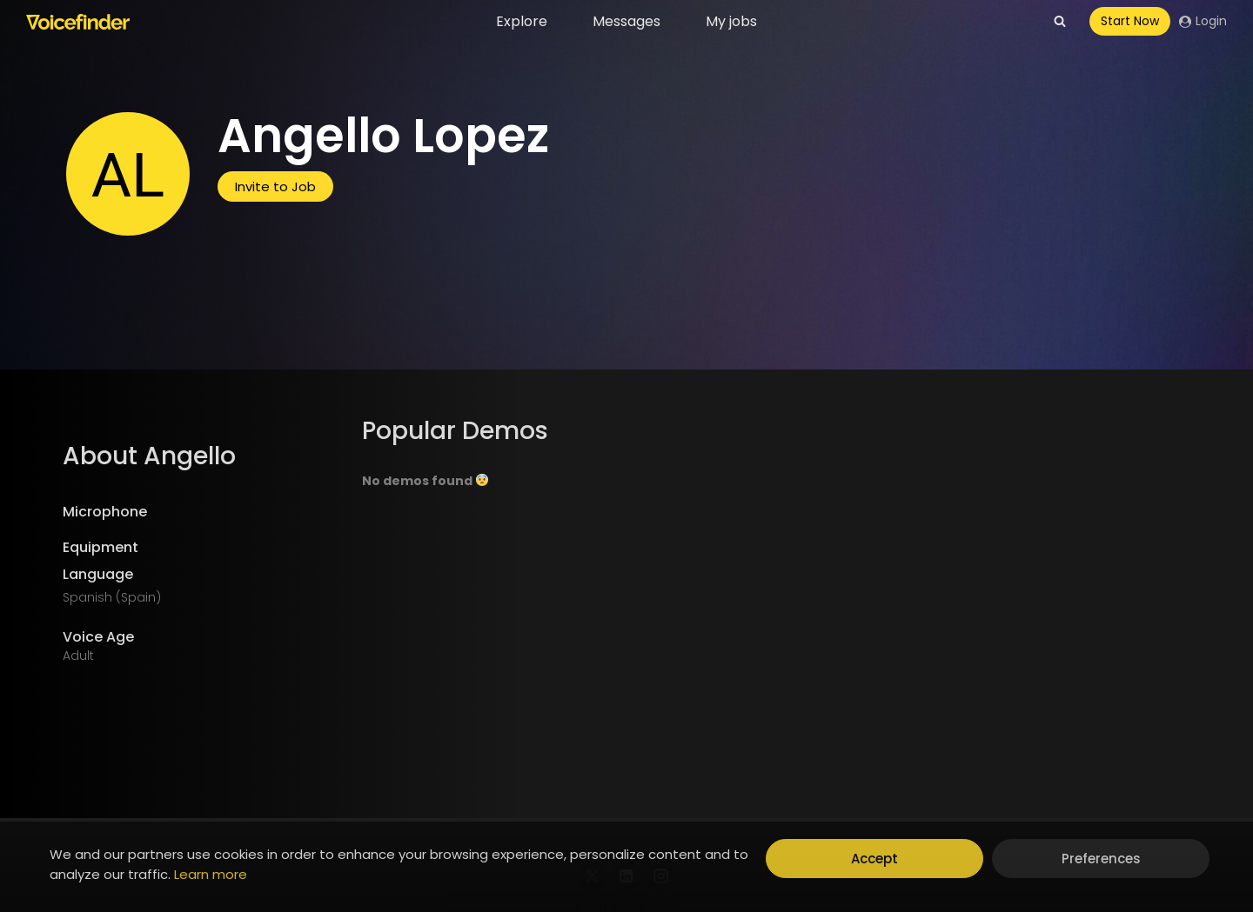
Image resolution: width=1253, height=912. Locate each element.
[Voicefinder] (78, 22)
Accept (874, 858)
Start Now (1130, 21)
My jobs (731, 21)
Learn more (210, 874)
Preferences (1101, 858)
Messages (626, 21)
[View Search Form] (1060, 22)
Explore (521, 21)
